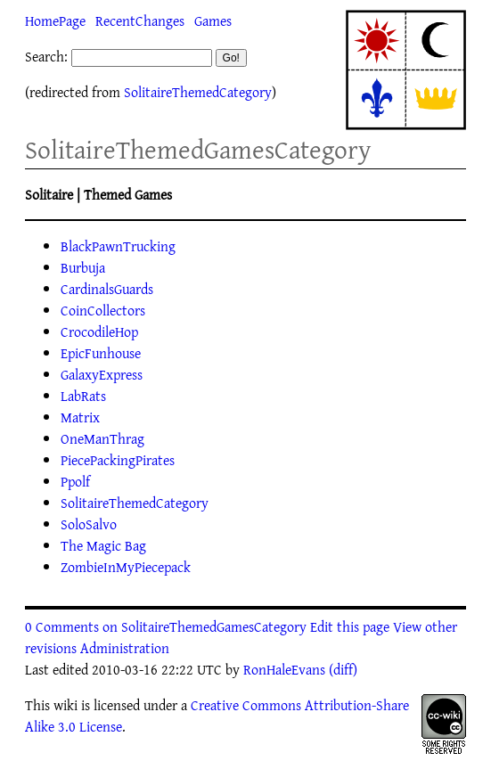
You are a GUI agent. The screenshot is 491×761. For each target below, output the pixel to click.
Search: (46, 56)
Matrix (80, 417)
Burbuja (83, 267)
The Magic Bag (103, 545)
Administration (124, 648)
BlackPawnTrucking (118, 246)
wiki (65, 705)
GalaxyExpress (102, 374)
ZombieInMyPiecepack (126, 566)
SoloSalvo (89, 524)
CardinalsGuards (107, 288)
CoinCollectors (103, 310)
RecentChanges (139, 20)
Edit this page (349, 626)
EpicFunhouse (101, 353)
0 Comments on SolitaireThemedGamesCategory (166, 626)
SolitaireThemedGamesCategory (198, 149)
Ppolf (75, 481)
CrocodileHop (99, 331)
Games (213, 20)
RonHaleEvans (284, 669)
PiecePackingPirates (118, 460)
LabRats (83, 395)
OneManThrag (102, 438)
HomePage (55, 20)
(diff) (343, 669)
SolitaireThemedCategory (198, 91)
